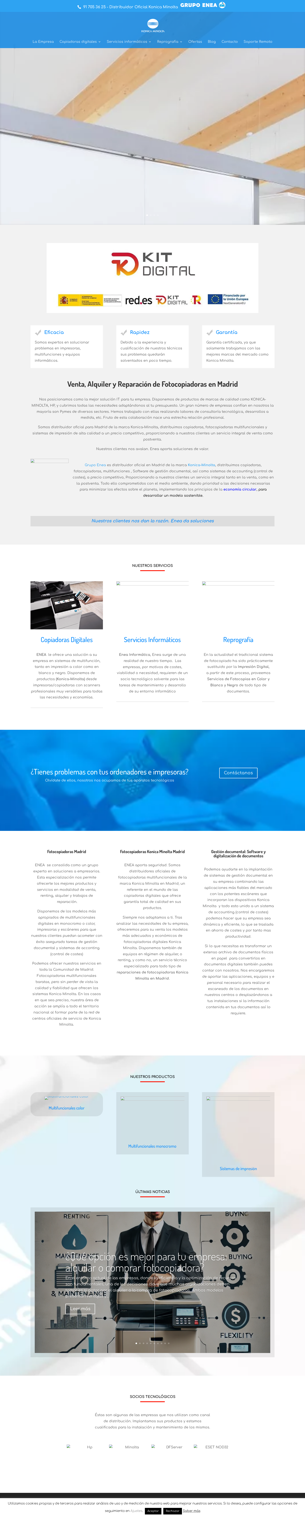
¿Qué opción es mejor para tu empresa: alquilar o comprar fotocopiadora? (146, 1286)
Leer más (80, 1333)
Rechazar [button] (172, 1511)
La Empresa (43, 42)
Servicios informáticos (127, 42)
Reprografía (167, 42)
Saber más (58, 175)
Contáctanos (238, 797)
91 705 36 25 (94, 7)
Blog (212, 42)
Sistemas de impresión (238, 1192)
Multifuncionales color (67, 1176)
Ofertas (195, 42)
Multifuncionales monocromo (152, 1192)
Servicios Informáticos (152, 663)
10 (168, 1367)
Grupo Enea (95, 465)
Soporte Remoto (258, 42)
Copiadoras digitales (78, 42)
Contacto (230, 42)
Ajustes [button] (136, 1511)
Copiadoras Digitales (67, 663)
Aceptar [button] (153, 1511)
